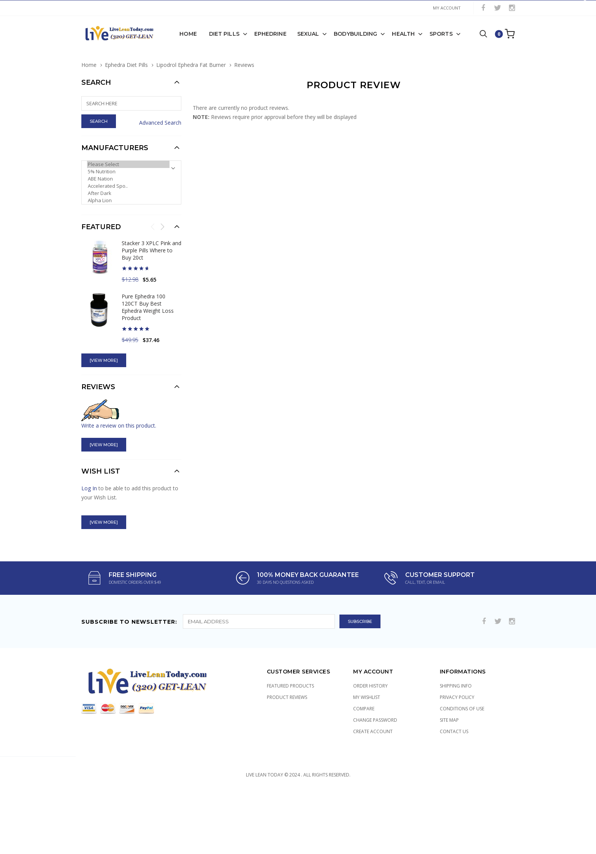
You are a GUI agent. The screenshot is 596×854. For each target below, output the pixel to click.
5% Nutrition (128, 171)
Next (162, 226)
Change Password (375, 719)
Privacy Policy (457, 697)
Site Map (449, 719)
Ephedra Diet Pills (126, 64)
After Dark (128, 192)
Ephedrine (270, 33)
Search (96, 82)
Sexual (308, 33)
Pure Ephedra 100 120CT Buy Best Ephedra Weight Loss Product (148, 306)
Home (188, 33)
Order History (370, 685)
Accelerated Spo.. (128, 185)
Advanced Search (160, 122)
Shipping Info (456, 685)
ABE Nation (128, 178)
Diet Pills (224, 33)
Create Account (373, 731)
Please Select (128, 164)
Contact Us (454, 731)
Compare (363, 708)
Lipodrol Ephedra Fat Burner (191, 64)
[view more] (104, 360)
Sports (441, 33)
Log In (89, 487)
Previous (153, 226)
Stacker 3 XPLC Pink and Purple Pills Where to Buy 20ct (151, 250)
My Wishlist (366, 697)
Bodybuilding (355, 33)
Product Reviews (287, 697)
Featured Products (290, 685)
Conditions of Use (462, 708)
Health (403, 33)
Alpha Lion (128, 200)
